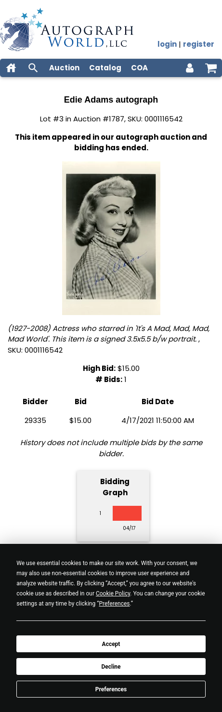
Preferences (111, 689)
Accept (111, 644)
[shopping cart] (211, 68)
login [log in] (167, 44)
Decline (110, 666)
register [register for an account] (198, 44)
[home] (11, 68)
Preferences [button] (114, 603)
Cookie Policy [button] (113, 593)
